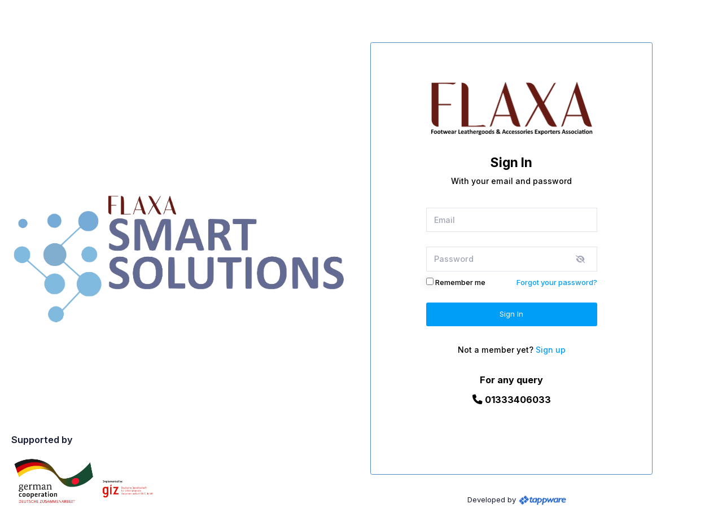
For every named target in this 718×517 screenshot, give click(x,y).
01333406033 (511, 399)
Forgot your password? (556, 282)
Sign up (551, 349)
